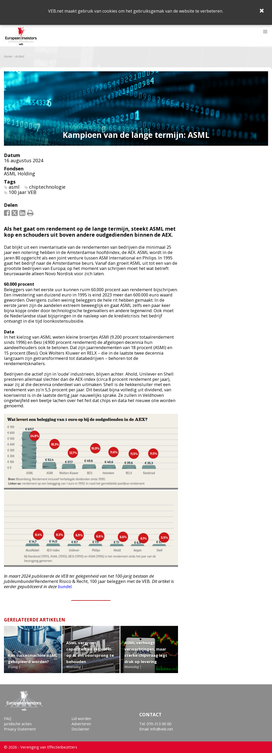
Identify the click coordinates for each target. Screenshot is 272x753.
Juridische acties (18, 723)
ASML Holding (19, 173)
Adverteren (81, 723)
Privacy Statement (20, 729)
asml (14, 187)
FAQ (7, 718)
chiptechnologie (47, 187)
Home (8, 57)
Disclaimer (80, 729)
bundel (64, 586)
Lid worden (81, 718)
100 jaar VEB (22, 192)
